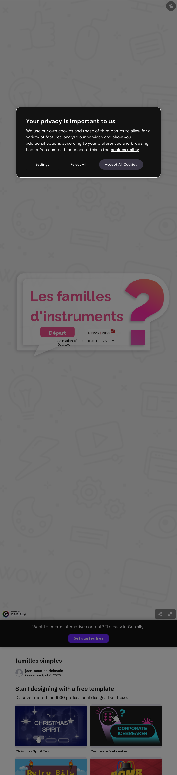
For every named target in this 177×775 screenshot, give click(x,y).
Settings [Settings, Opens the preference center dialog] (42, 164)
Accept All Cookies (121, 164)
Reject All (78, 164)
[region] (88, 142)
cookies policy (125, 149)
